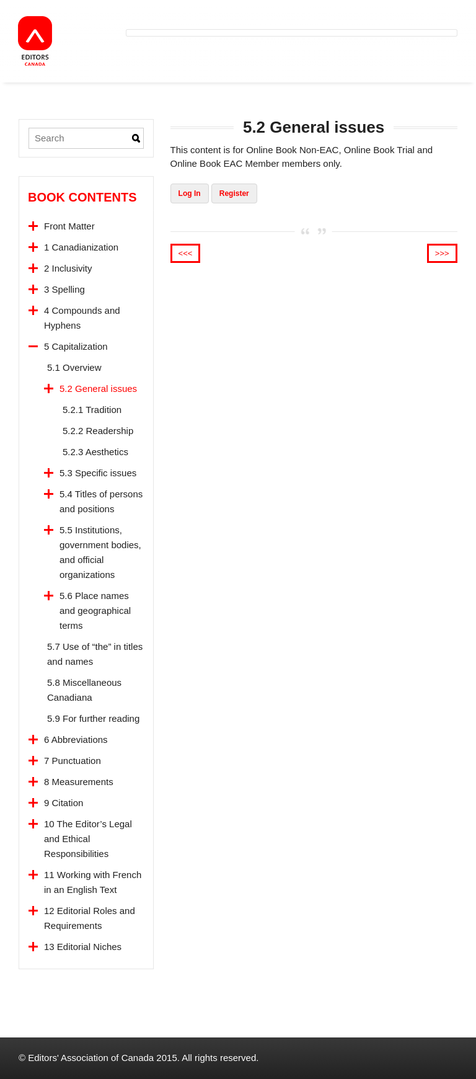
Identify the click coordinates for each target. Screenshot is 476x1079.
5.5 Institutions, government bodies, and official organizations (100, 552)
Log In (189, 193)
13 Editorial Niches (82, 946)
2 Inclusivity (68, 268)
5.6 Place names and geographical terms (95, 610)
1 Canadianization (81, 247)
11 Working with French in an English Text (92, 882)
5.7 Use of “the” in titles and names (95, 654)
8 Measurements (78, 781)
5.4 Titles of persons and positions (101, 501)
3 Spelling (64, 289)
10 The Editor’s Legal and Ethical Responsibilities (88, 839)
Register (234, 193)
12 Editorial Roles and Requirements (89, 918)
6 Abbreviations (76, 739)
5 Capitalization (76, 346)
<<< (185, 253)
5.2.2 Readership (98, 430)
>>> (442, 253)
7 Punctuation (72, 760)
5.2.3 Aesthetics (95, 451)
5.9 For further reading (93, 718)
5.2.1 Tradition (92, 409)
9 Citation (63, 802)
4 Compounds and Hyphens (82, 318)
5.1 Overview (74, 367)
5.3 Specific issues (98, 473)
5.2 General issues (98, 388)
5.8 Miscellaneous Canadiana (84, 690)
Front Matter (69, 226)
